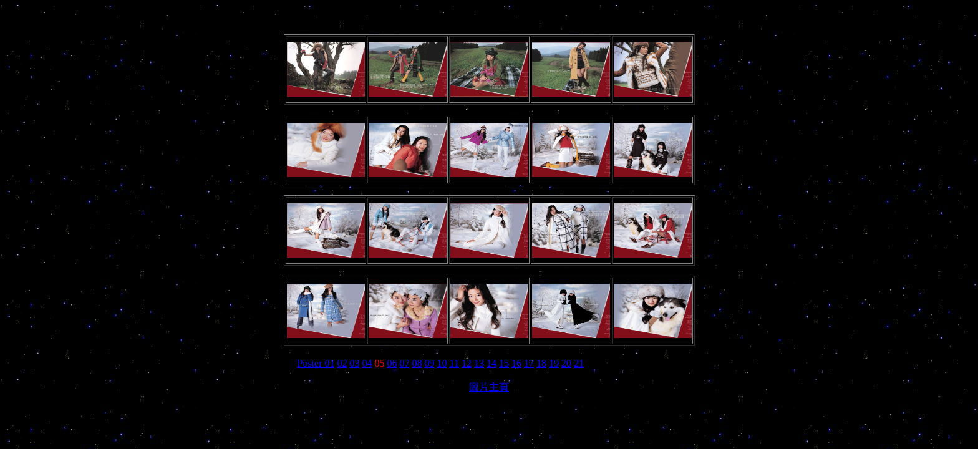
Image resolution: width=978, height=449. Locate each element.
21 (579, 363)
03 (355, 363)
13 (479, 363)
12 (467, 363)
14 (491, 363)
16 (516, 363)
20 (566, 363)
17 (529, 363)
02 (342, 363)
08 (417, 363)
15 (504, 363)
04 (367, 363)
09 (430, 363)
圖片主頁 (489, 387)
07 (405, 363)
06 (392, 363)
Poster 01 (316, 363)
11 (454, 363)
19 (554, 363)
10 (442, 363)
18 (541, 363)
